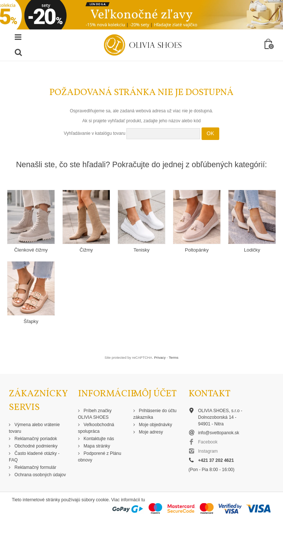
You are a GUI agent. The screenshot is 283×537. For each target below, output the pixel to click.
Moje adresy (150, 432)
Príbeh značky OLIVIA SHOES (95, 414)
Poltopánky (197, 250)
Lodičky (252, 250)
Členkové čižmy (31, 250)
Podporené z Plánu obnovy (99, 457)
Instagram (208, 451)
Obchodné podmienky (35, 446)
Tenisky (141, 250)
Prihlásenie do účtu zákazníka (155, 414)
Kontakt (209, 393)
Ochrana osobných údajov (39, 474)
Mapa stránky (96, 446)
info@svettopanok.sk (219, 432)
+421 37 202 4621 (216, 460)
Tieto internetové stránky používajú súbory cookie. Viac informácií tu (78, 499)
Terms (173, 357)
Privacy (159, 357)
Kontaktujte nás (98, 438)
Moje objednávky (155, 424)
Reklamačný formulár (34, 467)
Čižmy (86, 250)
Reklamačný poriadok (35, 438)
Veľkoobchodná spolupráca (96, 428)
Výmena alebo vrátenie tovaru (34, 428)
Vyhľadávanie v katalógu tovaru (94, 133)
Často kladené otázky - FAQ (34, 457)
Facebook (208, 442)
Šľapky (31, 321)
